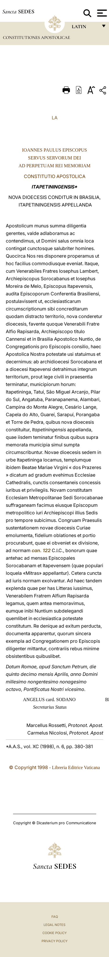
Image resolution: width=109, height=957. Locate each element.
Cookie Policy (54, 933)
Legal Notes (54, 925)
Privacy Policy (54, 941)
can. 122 (41, 550)
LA (55, 118)
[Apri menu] (101, 13)
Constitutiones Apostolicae (36, 37)
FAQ (54, 917)
